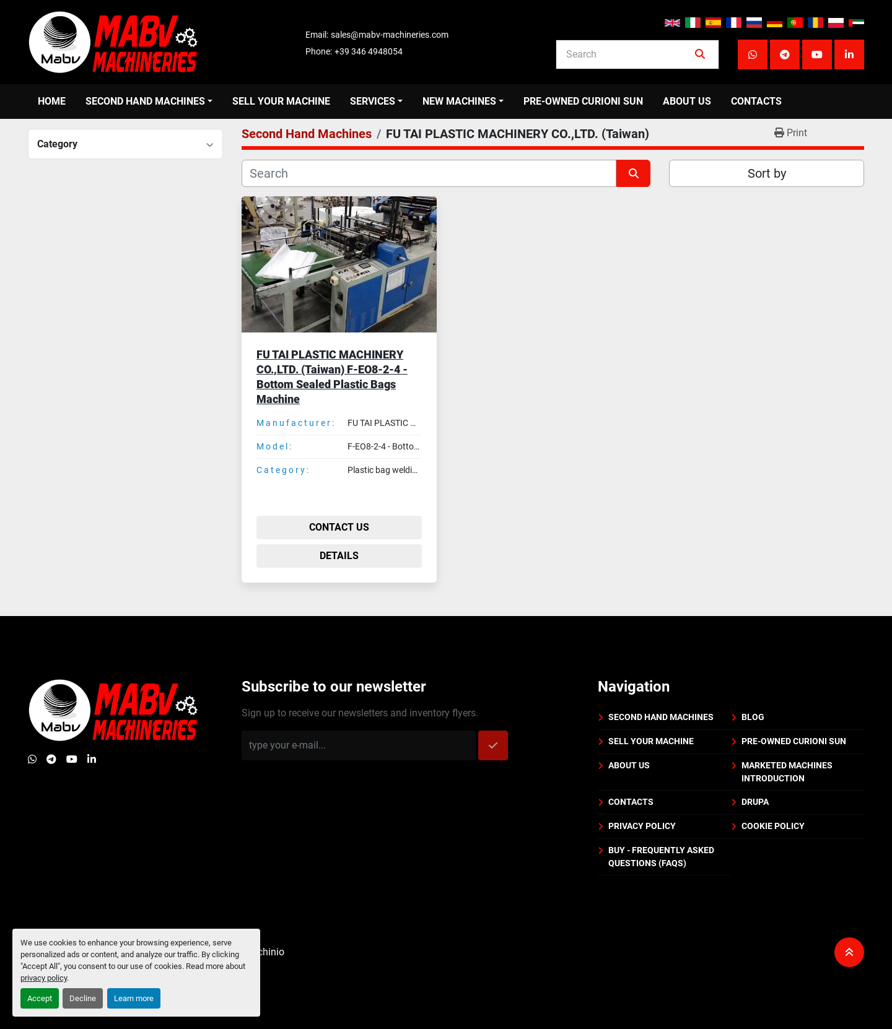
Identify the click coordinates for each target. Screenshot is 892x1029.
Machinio (263, 952)
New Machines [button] (459, 101)
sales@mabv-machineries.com (389, 35)
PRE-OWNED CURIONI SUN (583, 101)
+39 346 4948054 (368, 51)
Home (52, 101)
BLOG (752, 717)
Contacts (756, 101)
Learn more (134, 998)
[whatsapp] (752, 54)
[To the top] (849, 952)
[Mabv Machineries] (113, 709)
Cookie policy (773, 826)
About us (687, 101)
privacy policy (43, 978)
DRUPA (755, 802)
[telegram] (785, 54)
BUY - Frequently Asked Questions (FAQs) (661, 856)
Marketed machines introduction (787, 771)
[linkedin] (849, 54)
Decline (82, 998)
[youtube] (817, 54)
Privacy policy (642, 826)
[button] (149, 101)
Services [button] (372, 101)
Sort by (767, 173)
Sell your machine (281, 101)
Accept (39, 998)
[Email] (359, 745)
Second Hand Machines (145, 101)
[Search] (628, 54)
